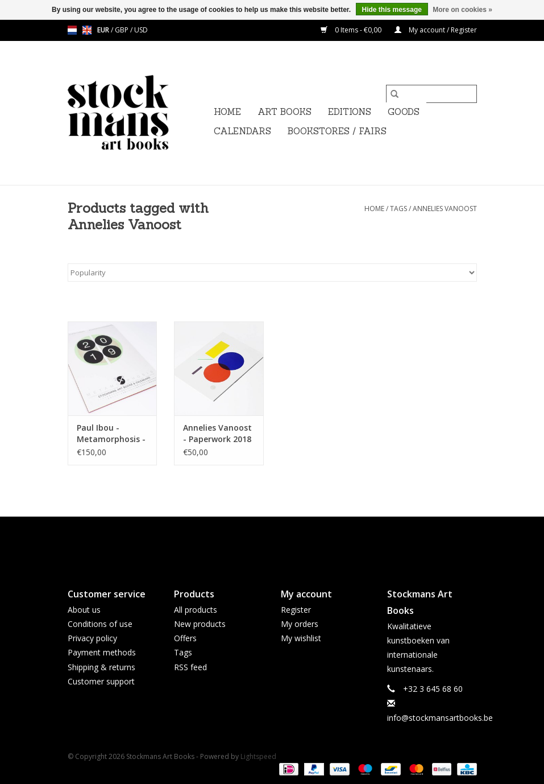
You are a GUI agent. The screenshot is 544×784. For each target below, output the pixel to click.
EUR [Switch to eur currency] (104, 30)
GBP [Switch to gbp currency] (122, 30)
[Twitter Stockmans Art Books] (272, 543)
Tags (398, 208)
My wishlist (301, 638)
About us (84, 609)
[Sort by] (272, 272)
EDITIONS (349, 111)
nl (72, 30)
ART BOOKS (285, 111)
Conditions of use (100, 623)
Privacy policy (92, 638)
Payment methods (102, 652)
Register (296, 609)
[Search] (431, 94)
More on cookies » (462, 10)
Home (227, 111)
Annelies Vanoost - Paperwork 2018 (217, 433)
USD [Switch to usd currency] (141, 30)
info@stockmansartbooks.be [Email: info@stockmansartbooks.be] (440, 717)
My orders (299, 623)
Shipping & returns (101, 667)
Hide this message (392, 10)
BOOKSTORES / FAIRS (337, 131)
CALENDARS (242, 131)
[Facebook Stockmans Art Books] (252, 543)
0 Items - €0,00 (352, 30)
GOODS (404, 111)
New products (200, 623)
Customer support (101, 681)
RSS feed (190, 667)
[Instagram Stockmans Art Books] (293, 543)
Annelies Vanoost (445, 208)
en (87, 30)
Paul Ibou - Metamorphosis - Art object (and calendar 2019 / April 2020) (111, 433)
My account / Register (435, 30)
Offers (185, 638)
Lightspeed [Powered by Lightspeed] (258, 756)
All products (195, 609)
